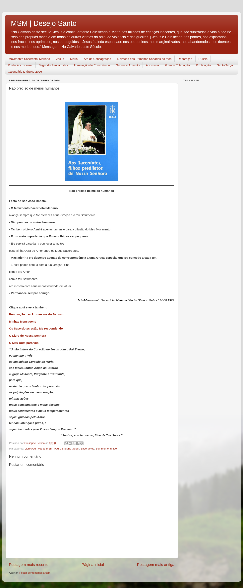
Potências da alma (20, 65)
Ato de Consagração (97, 58)
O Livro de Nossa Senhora (27, 335)
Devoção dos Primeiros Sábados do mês (144, 58)
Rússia (203, 58)
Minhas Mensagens (22, 321)
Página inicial (93, 565)
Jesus (60, 58)
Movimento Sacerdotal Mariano (29, 58)
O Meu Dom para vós (24, 342)
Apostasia (152, 65)
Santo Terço (225, 65)
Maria (74, 58)
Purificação (203, 65)
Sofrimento (102, 448)
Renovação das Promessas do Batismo (36, 314)
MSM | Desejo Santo (44, 23)
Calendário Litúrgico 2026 (25, 71)
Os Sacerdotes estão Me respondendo (36, 328)
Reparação (185, 58)
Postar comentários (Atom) (35, 572)
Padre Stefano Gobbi (66, 448)
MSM (49, 448)
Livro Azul (30, 448)
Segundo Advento (128, 65)
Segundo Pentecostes (53, 65)
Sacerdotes (87, 448)
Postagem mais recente (28, 565)
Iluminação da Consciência (92, 65)
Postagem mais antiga (155, 565)
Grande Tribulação (177, 65)
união (113, 448)
